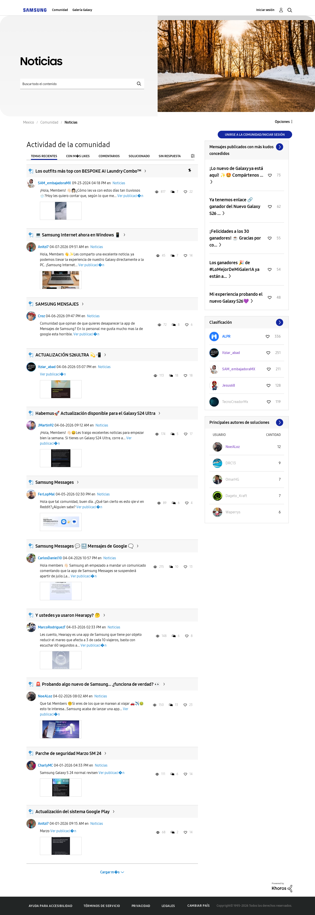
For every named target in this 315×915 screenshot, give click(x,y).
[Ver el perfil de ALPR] (226, 336)
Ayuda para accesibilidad (50, 906)
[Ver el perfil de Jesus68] (228, 385)
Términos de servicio (102, 906)
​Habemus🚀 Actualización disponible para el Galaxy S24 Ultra (95, 413)
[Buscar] (82, 84)
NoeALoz (45, 696)
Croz (41, 316)
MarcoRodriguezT (51, 627)
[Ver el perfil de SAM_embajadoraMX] (238, 369)
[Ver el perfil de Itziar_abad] (231, 353)
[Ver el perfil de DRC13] (231, 463)
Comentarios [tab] (109, 156)
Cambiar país (198, 906)
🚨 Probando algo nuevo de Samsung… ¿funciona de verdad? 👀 (97, 684)
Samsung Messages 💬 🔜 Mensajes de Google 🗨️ (84, 546)
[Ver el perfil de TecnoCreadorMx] (235, 402)
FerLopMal (46, 494)
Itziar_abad (47, 367)
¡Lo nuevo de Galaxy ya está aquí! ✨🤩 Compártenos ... (236, 172)
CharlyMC (45, 765)
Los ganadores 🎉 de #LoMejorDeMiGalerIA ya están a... (234, 269)
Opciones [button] (282, 122)
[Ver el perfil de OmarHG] (232, 479)
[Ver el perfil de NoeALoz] (233, 447)
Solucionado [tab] (139, 156)
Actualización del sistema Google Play (72, 811)
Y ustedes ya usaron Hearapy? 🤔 (67, 615)
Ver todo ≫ (247, 147)
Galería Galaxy (82, 10)
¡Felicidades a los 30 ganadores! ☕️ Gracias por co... (235, 238)
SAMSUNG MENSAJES (57, 304)
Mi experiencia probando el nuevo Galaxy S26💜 (236, 297)
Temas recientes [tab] (44, 156)
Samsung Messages (54, 482)
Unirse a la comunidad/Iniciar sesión (255, 135)
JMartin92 (46, 425)
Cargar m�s (109, 872)
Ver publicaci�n (130, 196)
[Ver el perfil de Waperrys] (233, 512)
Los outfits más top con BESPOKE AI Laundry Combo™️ (88, 171)
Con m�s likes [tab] (78, 156)
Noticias (119, 183)
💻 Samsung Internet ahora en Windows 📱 (77, 235)
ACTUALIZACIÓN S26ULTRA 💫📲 (68, 355)
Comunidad (60, 10)
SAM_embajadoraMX (54, 183)
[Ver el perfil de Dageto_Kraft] (236, 496)
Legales (168, 906)
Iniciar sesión (265, 10)
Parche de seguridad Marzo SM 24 (68, 753)
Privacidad (141, 906)
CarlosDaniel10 (50, 558)
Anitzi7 (43, 247)
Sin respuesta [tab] (170, 156)
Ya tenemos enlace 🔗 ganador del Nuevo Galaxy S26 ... (234, 206)
